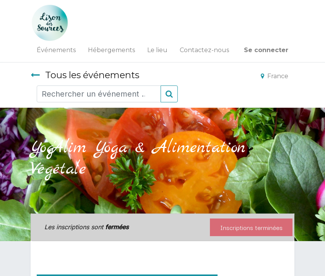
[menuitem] (56, 50)
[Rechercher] (169, 93)
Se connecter (266, 50)
